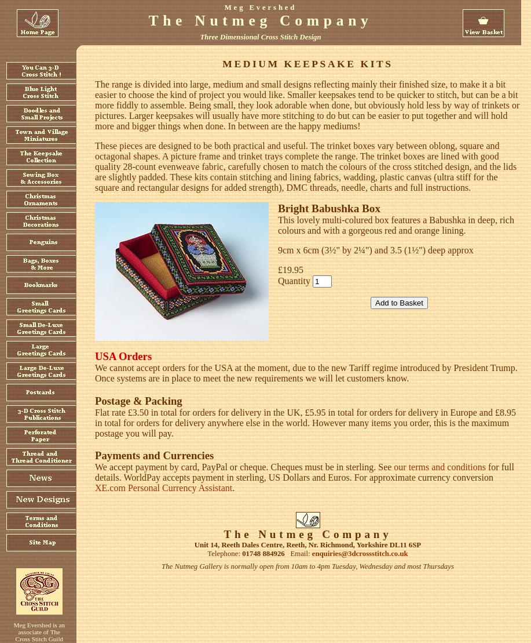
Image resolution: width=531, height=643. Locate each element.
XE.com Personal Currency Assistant (163, 488)
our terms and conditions (440, 467)
